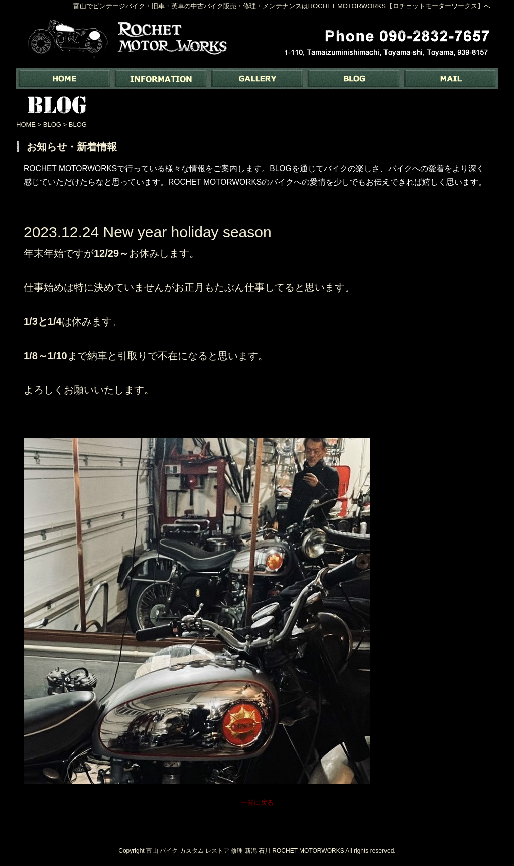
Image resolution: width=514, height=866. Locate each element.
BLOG (353, 78)
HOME (26, 124)
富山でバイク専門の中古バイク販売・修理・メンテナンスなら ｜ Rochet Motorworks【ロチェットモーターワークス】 (64, 78)
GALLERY (257, 78)
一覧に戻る (257, 802)
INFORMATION (160, 78)
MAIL (450, 78)
